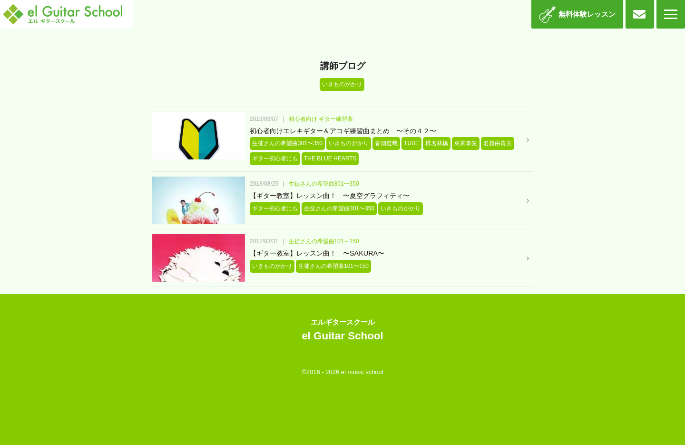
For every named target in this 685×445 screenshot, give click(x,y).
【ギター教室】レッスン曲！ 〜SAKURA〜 (317, 253)
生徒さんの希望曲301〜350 (287, 143)
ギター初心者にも (275, 158)
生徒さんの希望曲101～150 (324, 241)
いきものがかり (349, 143)
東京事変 (465, 143)
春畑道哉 (386, 143)
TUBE (411, 143)
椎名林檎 (436, 143)
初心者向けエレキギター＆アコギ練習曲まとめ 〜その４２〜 (343, 131)
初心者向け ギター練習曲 (321, 119)
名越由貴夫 (497, 143)
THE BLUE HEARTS (330, 158)
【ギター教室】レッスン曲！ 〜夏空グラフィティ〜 (330, 195)
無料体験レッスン (587, 14)
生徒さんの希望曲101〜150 (333, 266)
